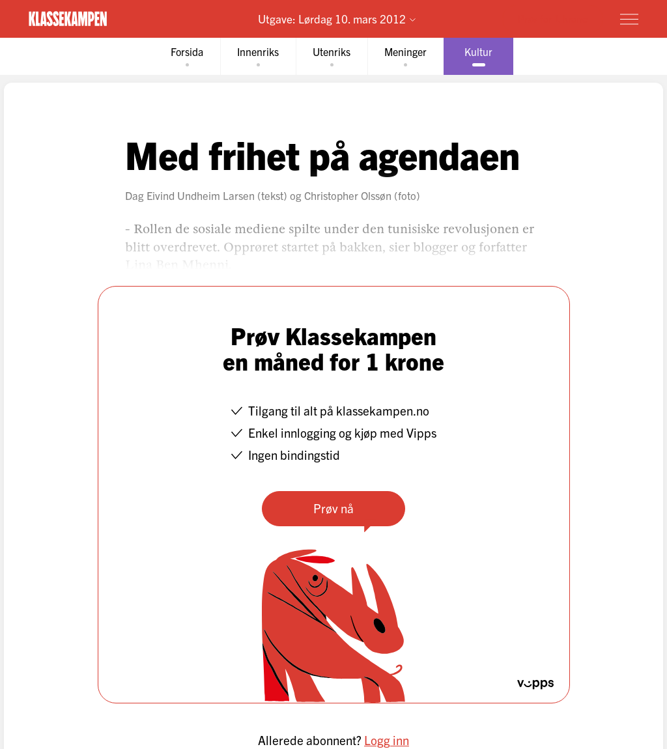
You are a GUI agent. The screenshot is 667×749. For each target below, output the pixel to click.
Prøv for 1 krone (553, 18)
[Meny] (629, 19)
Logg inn (386, 740)
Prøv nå (333, 508)
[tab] (187, 56)
